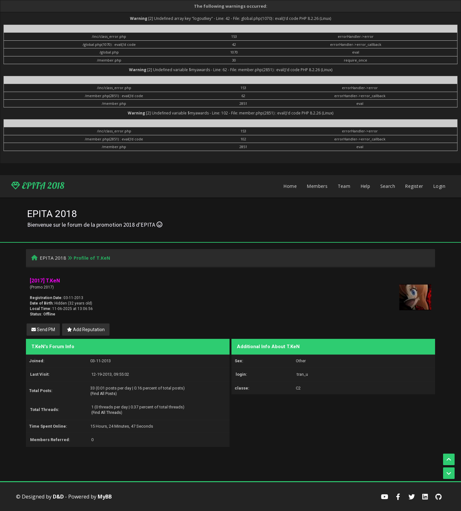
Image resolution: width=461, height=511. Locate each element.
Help (365, 186)
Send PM (43, 329)
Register (414, 186)
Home (290, 186)
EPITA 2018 (37, 185)
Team (344, 186)
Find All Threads (107, 412)
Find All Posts (104, 393)
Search (387, 186)
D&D (58, 496)
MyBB (105, 496)
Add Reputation (86, 329)
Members (317, 186)
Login (439, 186)
